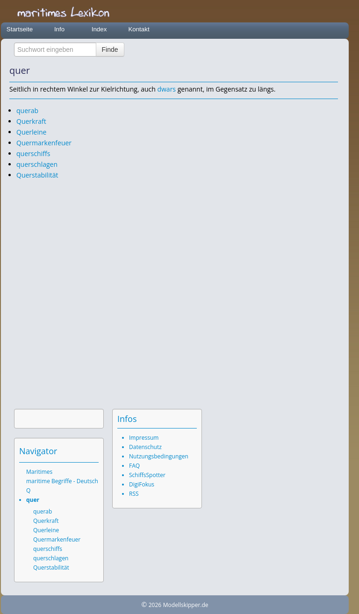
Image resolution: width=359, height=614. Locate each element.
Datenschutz (145, 447)
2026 (155, 605)
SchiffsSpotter (147, 475)
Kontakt (138, 29)
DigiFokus (141, 484)
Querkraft (31, 121)
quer (32, 500)
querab (27, 110)
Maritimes (39, 472)
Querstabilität (37, 175)
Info (59, 29)
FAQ (134, 466)
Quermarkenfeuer (44, 142)
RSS (134, 494)
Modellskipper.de (185, 605)
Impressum (143, 438)
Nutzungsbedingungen (158, 456)
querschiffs (33, 153)
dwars (166, 89)
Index (99, 29)
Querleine (31, 132)
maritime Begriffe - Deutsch (62, 481)
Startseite (20, 29)
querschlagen (36, 164)
